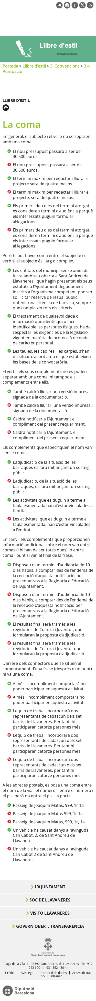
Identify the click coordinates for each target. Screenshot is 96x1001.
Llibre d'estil (34, 66)
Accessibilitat (81, 973)
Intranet (56, 976)
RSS (42, 976)
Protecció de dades (53, 973)
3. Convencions (65, 66)
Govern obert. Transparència (50, 926)
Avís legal (27, 973)
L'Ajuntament (50, 887)
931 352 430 (55, 967)
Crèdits (10, 973)
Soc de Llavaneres (49, 900)
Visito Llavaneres (50, 913)
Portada (10, 66)
